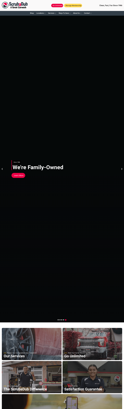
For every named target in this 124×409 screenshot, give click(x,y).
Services (51, 13)
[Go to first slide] (121, 169)
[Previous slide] (2, 169)
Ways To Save (64, 13)
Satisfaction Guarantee (83, 389)
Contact (87, 13)
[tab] (58, 319)
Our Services (14, 356)
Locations (40, 13)
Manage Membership (73, 6)
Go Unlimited (58, 6)
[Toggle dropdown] (55, 13)
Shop (32, 13)
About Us (76, 13)
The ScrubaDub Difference (25, 389)
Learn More (19, 175)
